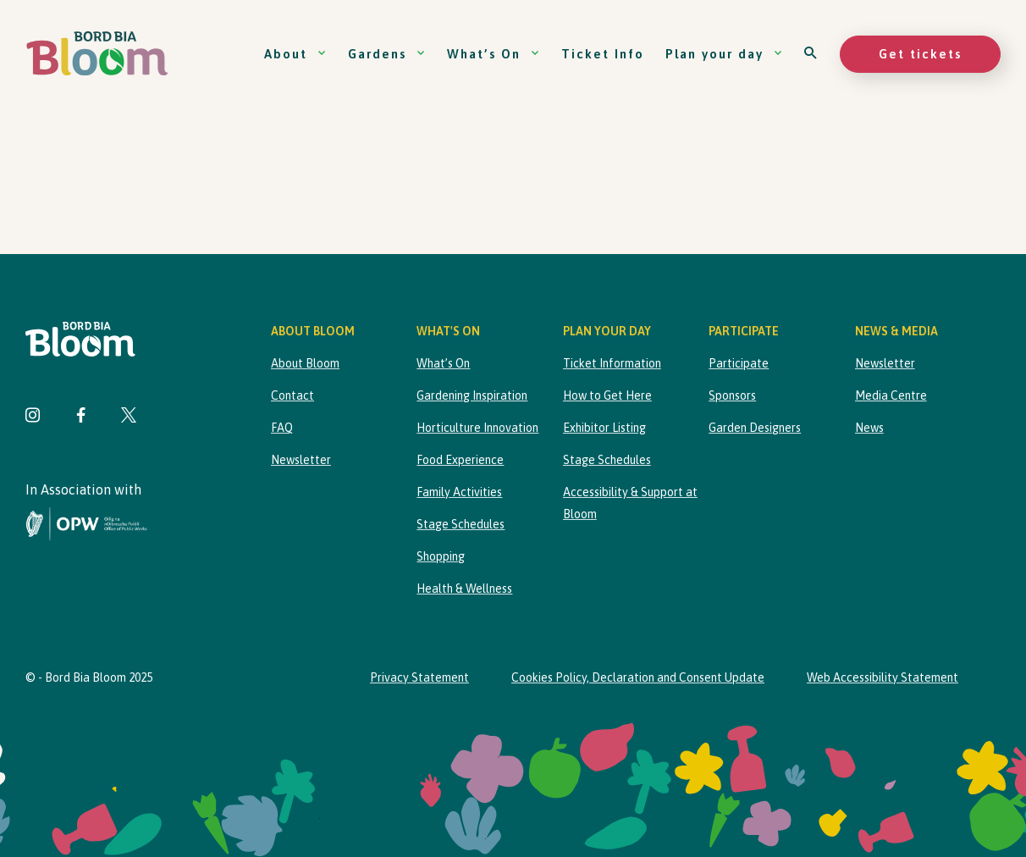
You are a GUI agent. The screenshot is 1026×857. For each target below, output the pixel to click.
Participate (739, 363)
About (295, 53)
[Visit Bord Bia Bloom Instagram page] (33, 417)
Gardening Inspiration (471, 395)
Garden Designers (755, 427)
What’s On (493, 53)
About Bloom (305, 363)
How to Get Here (607, 395)
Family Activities (459, 492)
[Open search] (811, 54)
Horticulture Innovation (477, 427)
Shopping (440, 556)
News (869, 427)
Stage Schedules (460, 524)
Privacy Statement (419, 677)
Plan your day (724, 53)
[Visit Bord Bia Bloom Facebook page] (81, 417)
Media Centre (891, 395)
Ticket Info (602, 53)
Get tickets (920, 54)
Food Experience (460, 460)
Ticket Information (612, 363)
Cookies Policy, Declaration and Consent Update (637, 677)
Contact (292, 395)
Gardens (387, 53)
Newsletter (301, 460)
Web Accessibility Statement (882, 677)
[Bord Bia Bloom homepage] (97, 53)
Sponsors (732, 395)
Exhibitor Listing (604, 427)
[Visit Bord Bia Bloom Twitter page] (128, 417)
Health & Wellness (464, 588)
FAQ (282, 427)
